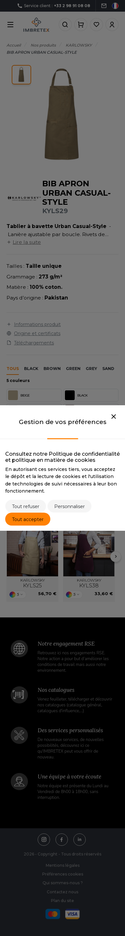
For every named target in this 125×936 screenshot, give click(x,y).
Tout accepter (28, 519)
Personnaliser (69, 506)
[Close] (114, 417)
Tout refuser (25, 506)
